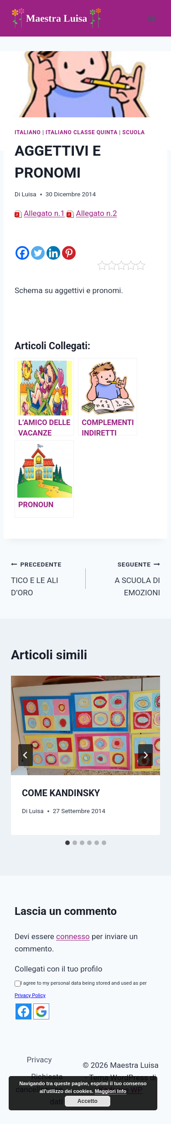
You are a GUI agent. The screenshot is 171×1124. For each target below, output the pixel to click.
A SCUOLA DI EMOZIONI (127, 577)
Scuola (133, 132)
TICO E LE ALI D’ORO (44, 577)
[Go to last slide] (25, 755)
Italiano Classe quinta (82, 132)
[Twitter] (38, 247)
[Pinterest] (69, 247)
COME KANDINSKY (61, 793)
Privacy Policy (30, 995)
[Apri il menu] (151, 18)
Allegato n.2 (96, 213)
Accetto (88, 1101)
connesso (73, 936)
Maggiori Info (110, 1091)
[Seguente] (145, 755)
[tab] (67, 842)
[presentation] (85, 725)
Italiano (28, 132)
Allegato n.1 (44, 213)
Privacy (39, 1059)
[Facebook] (22, 247)
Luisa (28, 194)
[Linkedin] (53, 247)
